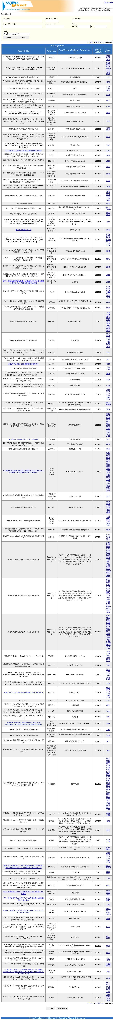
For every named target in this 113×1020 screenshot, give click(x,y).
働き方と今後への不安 (23, 230)
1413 (108, 491)
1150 (108, 476)
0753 (108, 791)
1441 (108, 327)
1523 (108, 145)
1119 (108, 815)
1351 (108, 711)
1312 (108, 958)
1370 (108, 130)
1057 (108, 800)
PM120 (108, 68)
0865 (108, 421)
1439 (108, 323)
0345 (108, 780)
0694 (108, 416)
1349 (108, 198)
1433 (108, 741)
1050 (108, 359)
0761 (108, 549)
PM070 (108, 914)
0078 (108, 760)
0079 (108, 762)
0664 (108, 789)
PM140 (108, 209)
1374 (108, 558)
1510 (108, 161)
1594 (108, 74)
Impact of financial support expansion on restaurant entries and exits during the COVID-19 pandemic (23, 471)
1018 (108, 425)
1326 (108, 434)
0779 (108, 454)
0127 (108, 769)
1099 (108, 802)
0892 (108, 885)
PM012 (108, 910)
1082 (108, 427)
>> (102, 42)
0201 (108, 775)
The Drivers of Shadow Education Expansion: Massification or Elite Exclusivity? (23, 911)
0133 (108, 65)
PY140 (108, 207)
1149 (108, 429)
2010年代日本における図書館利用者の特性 (23, 364)
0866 (108, 461)
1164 (108, 86)
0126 (108, 767)
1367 (108, 352)
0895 (108, 705)
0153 (108, 848)
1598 (108, 90)
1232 (108, 806)
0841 (108, 795)
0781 (108, 927)
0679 (108, 938)
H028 (108, 717)
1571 (108, 895)
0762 (108, 550)
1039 (108, 449)
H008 (108, 849)
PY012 (108, 909)
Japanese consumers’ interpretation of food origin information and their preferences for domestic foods (23, 723)
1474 (108, 95)
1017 (108, 919)
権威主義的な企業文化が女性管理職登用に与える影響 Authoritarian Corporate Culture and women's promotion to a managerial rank (23, 971)
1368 (108, 891)
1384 (108, 810)
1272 (108, 432)
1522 (108, 215)
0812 (108, 793)
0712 (108, 534)
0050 (108, 444)
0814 (108, 813)
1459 (108, 181)
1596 (108, 82)
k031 (108, 984)
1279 (108, 88)
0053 (108, 758)
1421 (108, 569)
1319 (108, 905)
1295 (108, 808)
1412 (108, 436)
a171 (108, 700)
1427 (108, 999)
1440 (108, 325)
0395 (108, 936)
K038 (108, 988)
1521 (108, 213)
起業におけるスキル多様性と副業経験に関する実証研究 (23, 692)
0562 (108, 786)
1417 (108, 561)
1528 (108, 409)
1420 (108, 567)
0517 (108, 547)
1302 (108, 174)
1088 (108, 191)
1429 (108, 200)
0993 (108, 990)
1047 (108, 439)
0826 (108, 419)
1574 (108, 374)
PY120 (108, 70)
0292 (108, 778)
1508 (108, 60)
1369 (108, 893)
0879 (108, 797)
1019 (108, 469)
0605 (108, 788)
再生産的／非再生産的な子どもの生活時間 (23, 439)
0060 (108, 946)
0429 (108, 204)
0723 (108, 106)
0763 (108, 56)
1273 (108, 483)
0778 (108, 418)
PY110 (108, 866)
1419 (108, 565)
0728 (108, 536)
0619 (108, 302)
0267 (108, 777)
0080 (108, 764)
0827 (108, 458)
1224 (108, 480)
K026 (108, 983)
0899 (108, 465)
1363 (108, 121)
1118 (108, 992)
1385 (108, 77)
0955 (108, 799)
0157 (108, 773)
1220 (108, 430)
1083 (108, 472)
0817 (108, 556)
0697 (108, 900)
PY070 (108, 912)
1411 (108, 971)
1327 (108, 487)
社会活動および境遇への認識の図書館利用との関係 (24, 150)
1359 (108, 730)
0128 (108, 771)
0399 (108, 782)
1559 (108, 230)
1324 (108, 723)
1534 (108, 222)
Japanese (108, 2)
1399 (108, 821)
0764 (108, 58)
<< (88, 42)
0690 (108, 101)
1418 (108, 563)
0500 (108, 978)
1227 (108, 195)
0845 (108, 251)
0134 (108, 67)
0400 (108, 545)
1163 (108, 804)
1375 (108, 150)
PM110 (108, 868)
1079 (108, 167)
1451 (108, 750)
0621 (108, 414)
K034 (108, 986)
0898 (108, 423)
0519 (108, 784)
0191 (108, 543)
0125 (108, 766)
